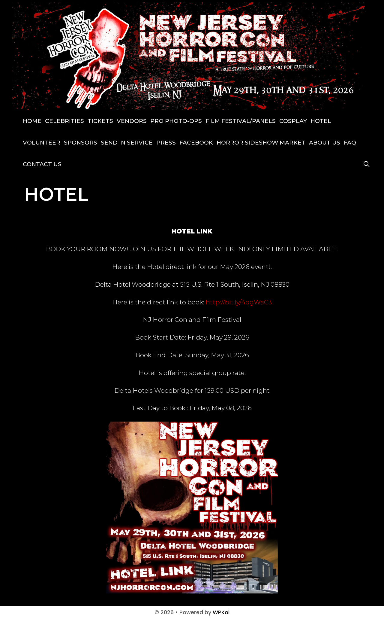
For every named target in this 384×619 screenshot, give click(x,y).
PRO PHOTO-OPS (176, 120)
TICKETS (100, 120)
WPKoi (221, 612)
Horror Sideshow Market (261, 142)
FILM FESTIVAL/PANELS (241, 120)
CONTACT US (42, 164)
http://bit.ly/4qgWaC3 (239, 302)
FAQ (350, 142)
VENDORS (132, 120)
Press (166, 142)
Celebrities (64, 120)
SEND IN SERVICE (127, 142)
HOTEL (320, 120)
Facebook (196, 142)
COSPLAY (293, 120)
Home (32, 120)
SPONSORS (80, 142)
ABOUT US (324, 142)
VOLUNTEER (41, 142)
